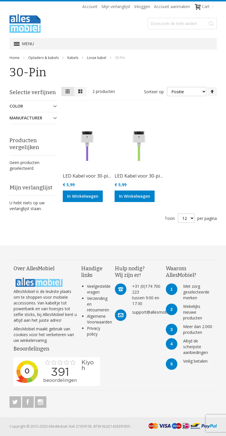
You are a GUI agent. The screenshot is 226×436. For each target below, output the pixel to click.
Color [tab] (16, 106)
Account (90, 6)
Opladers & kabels (44, 57)
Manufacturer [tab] (26, 118)
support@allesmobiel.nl (153, 312)
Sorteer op (154, 91)
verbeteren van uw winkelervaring (44, 337)
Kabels (73, 57)
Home (15, 57)
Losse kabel (97, 57)
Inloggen (142, 6)
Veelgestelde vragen (99, 289)
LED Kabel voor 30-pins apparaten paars (107, 176)
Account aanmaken (172, 6)
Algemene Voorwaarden (99, 319)
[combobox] (182, 23)
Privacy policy (93, 331)
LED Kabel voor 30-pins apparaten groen (159, 176)
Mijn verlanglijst (115, 6)
